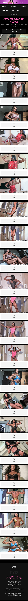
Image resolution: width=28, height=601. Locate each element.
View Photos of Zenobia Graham (14, 31)
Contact (16, 592)
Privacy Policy (21, 592)
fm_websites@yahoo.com (17, 589)
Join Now (14, 14)
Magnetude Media (17, 595)
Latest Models (18, 581)
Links (24, 10)
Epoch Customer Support (10, 593)
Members (5, 10)
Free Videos (15, 10)
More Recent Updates (17, 582)
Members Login (10, 584)
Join (14, 54)
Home (4, 6)
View (14, 52)
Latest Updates (9, 582)
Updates (23, 6)
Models (13, 6)
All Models (12, 581)
